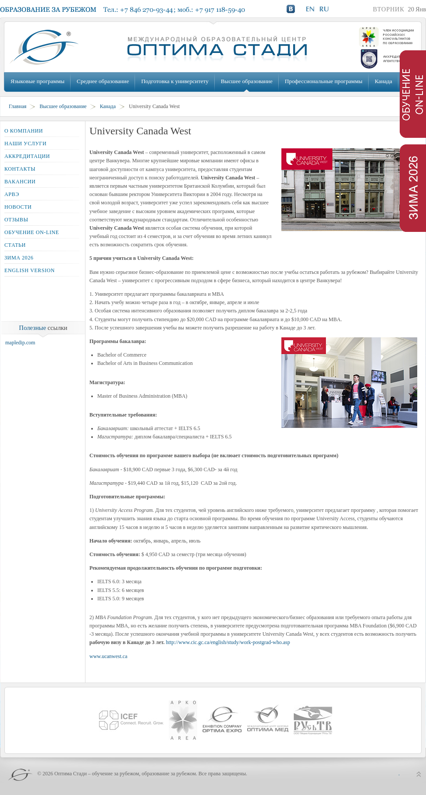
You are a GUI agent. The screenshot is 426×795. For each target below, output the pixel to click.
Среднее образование (103, 81)
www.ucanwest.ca (108, 656)
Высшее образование (247, 81)
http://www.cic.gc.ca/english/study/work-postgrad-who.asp (228, 642)
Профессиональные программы (323, 81)
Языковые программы (37, 81)
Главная (17, 106)
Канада (383, 81)
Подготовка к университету (174, 81)
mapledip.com (20, 343)
